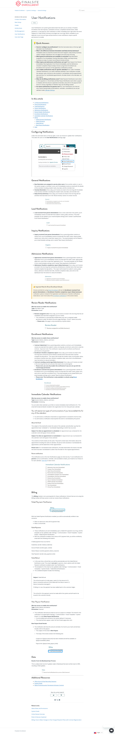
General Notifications (40, 104)
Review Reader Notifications (42, 112)
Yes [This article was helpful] (53, 695)
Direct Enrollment (53, 290)
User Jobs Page (19, 37)
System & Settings (31, 10)
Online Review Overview (38, 714)
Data (35, 127)
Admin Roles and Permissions (39, 708)
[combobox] (98, 732)
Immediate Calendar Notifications (43, 116)
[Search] (89, 10)
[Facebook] (55, 700)
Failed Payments (40, 121)
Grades (17, 25)
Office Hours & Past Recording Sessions (45, 681)
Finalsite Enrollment (20, 10)
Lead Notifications (39, 106)
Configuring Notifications (41, 102)
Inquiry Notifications (40, 108)
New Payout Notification (42, 125)
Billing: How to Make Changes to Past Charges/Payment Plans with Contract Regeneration (56, 720)
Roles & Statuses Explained (38, 717)
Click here (44, 460)
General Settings (42, 10)
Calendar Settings (50, 90)
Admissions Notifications (41, 110)
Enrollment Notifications (41, 114)
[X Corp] (57, 700)
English (98, 732)
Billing (36, 117)
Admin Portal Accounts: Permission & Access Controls (49, 685)
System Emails (38, 683)
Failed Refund (39, 123)
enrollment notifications (59, 296)
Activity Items (18, 28)
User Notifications (20, 34)
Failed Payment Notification (43, 119)
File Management (19, 31)
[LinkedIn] (59, 700)
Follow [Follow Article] (34, 22)
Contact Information (20, 19)
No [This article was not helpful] (61, 695)
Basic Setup (18, 22)
